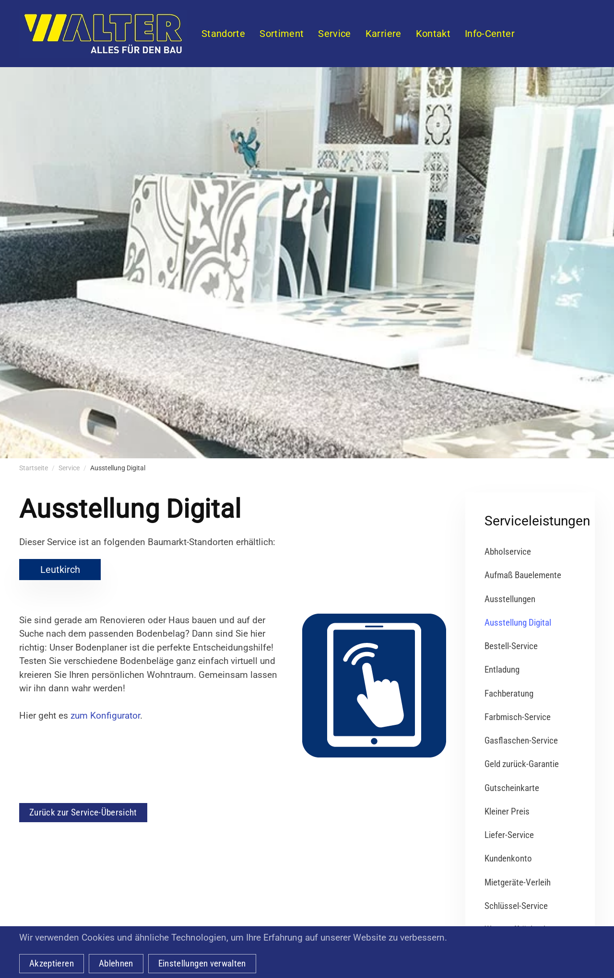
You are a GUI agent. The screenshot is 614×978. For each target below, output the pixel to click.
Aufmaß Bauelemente (522, 575)
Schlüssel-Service (516, 905)
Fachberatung (508, 693)
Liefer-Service (509, 834)
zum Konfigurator (105, 715)
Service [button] (334, 33)
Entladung (502, 669)
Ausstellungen (509, 599)
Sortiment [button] (282, 33)
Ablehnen (116, 963)
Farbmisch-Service (517, 716)
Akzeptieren (51, 963)
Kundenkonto (508, 858)
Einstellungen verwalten (202, 963)
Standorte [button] (223, 33)
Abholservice (507, 551)
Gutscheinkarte (511, 787)
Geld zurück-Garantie (521, 763)
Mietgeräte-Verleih (517, 882)
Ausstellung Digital (517, 622)
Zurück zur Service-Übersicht (83, 812)
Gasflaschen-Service (521, 740)
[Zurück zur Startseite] (103, 34)
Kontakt (433, 33)
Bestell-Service (511, 646)
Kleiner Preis (507, 811)
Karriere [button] (383, 33)
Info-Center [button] (490, 33)
